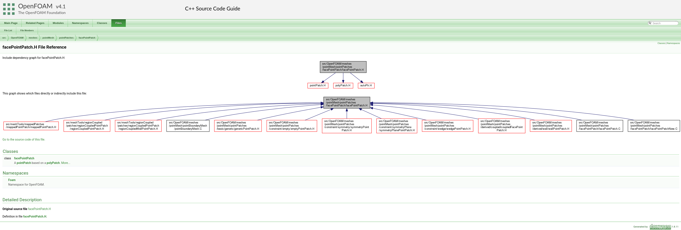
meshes (33, 37)
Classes (661, 43)
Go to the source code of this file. (23, 139)
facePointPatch (87, 37)
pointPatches (66, 37)
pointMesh (48, 37)
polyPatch (53, 163)
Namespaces (673, 43)
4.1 (62, 6)
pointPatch (24, 163)
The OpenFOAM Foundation (42, 12)
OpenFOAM (35, 6)
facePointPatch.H (39, 209)
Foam (11, 180)
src (4, 37)
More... (65, 163)
